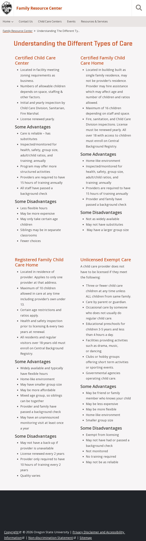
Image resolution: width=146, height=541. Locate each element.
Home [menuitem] (6, 21)
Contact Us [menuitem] (26, 21)
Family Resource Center (39, 8)
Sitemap (86, 538)
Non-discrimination (52, 538)
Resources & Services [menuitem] (94, 21)
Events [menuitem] (71, 21)
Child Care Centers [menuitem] (50, 21)
